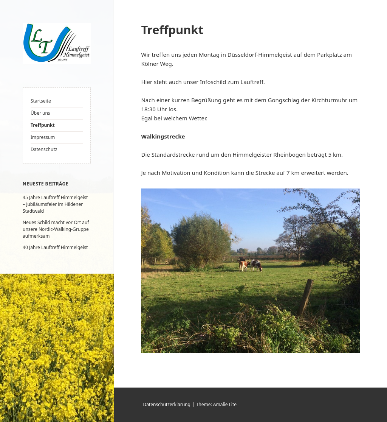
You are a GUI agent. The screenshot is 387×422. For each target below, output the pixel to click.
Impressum (43, 137)
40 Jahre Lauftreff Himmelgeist (55, 247)
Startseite (41, 101)
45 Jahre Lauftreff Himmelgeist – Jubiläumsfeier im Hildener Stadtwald (55, 204)
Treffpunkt (43, 125)
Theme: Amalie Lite (216, 404)
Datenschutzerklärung (166, 404)
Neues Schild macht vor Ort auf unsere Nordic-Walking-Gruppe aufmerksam (56, 229)
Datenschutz (44, 149)
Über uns (40, 113)
